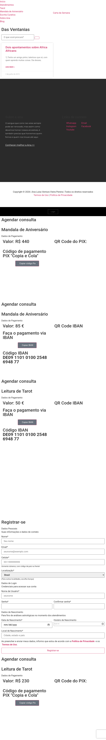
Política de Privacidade (61, 195)
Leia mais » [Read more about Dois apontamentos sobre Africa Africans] (10, 67)
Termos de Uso (41, 195)
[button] (53, 236)
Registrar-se (53, 650)
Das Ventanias (15, 29)
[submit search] (37, 38)
